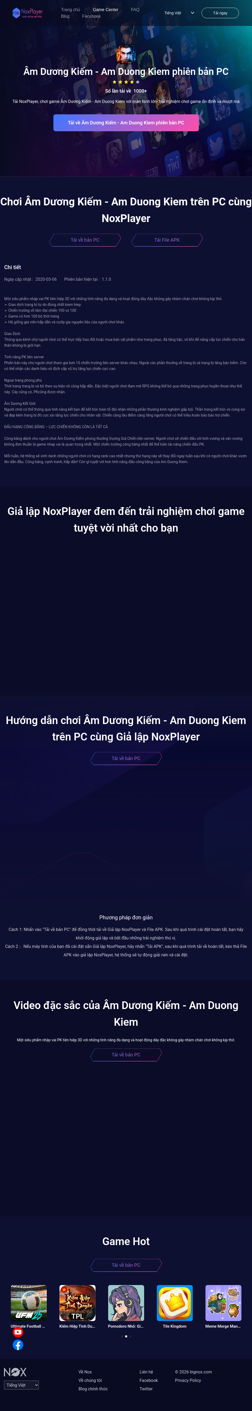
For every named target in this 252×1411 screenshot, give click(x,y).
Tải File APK (167, 240)
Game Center (105, 9)
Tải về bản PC (85, 240)
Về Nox (85, 1371)
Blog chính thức (93, 1388)
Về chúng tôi (90, 1380)
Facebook (91, 16)
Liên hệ (146, 1371)
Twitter (146, 1388)
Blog (65, 16)
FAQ (135, 9)
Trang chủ (70, 9)
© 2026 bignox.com (193, 1371)
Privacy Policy (188, 1380)
